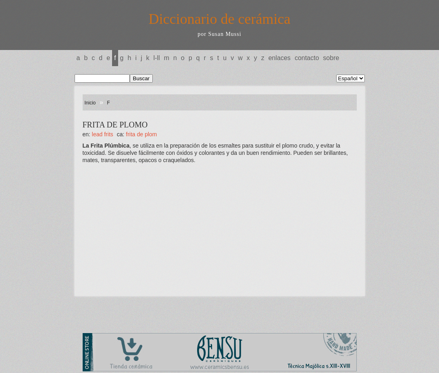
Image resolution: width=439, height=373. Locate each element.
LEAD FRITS (102, 134)
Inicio (90, 103)
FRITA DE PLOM (141, 134)
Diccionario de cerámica (220, 19)
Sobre (331, 57)
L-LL (157, 57)
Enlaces (279, 57)
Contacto (307, 57)
